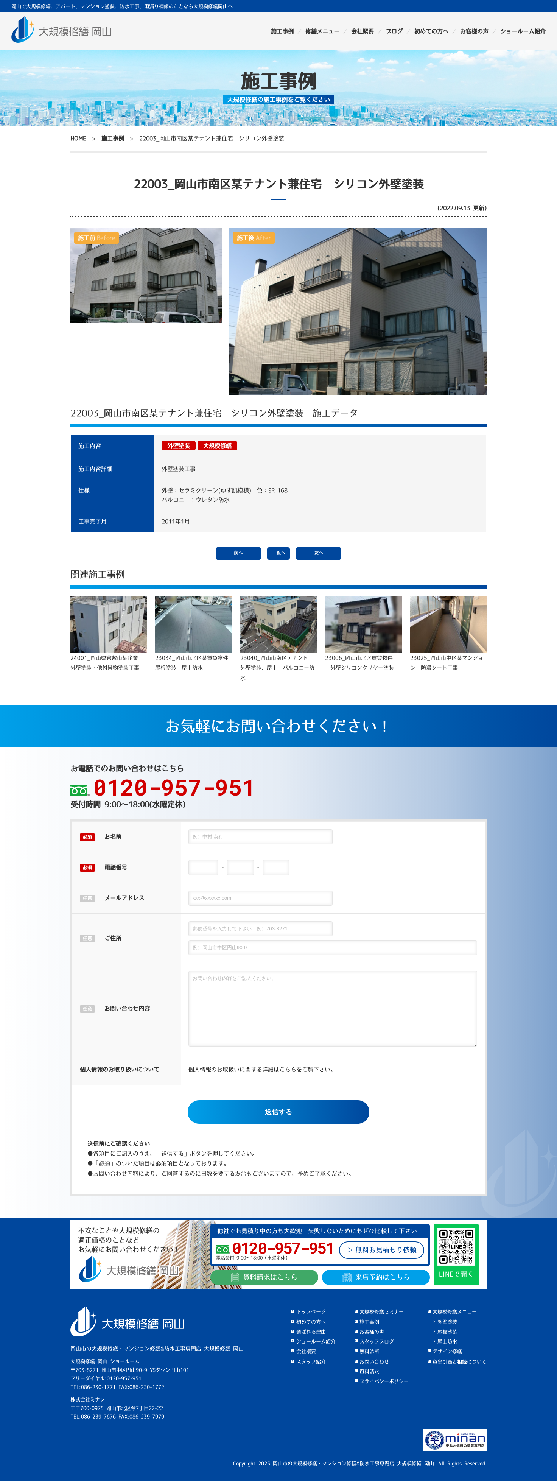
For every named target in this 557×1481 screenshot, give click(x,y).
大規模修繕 (217, 446)
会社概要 (362, 31)
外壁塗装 (178, 446)
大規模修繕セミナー (381, 1311)
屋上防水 (447, 1341)
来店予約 (376, 1277)
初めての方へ (431, 31)
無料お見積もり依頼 (386, 1250)
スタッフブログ (376, 1341)
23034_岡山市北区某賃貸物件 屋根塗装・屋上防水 (194, 633)
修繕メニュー (322, 31)
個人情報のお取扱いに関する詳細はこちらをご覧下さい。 (262, 1069)
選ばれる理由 (311, 1331)
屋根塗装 (447, 1331)
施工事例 (282, 31)
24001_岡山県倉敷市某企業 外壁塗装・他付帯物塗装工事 (108, 633)
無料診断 (369, 1351)
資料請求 (264, 1277)
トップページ (311, 1311)
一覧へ (278, 553)
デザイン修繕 (447, 1351)
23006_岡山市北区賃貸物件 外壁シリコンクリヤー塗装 (363, 633)
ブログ (394, 31)
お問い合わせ (374, 1361)
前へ (238, 553)
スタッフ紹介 (311, 1361)
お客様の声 (474, 31)
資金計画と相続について (460, 1361)
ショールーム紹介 (523, 31)
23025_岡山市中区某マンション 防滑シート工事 (448, 633)
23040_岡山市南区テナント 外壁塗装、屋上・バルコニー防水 (278, 638)
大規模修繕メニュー (455, 1311)
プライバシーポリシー (384, 1381)
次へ (318, 553)
